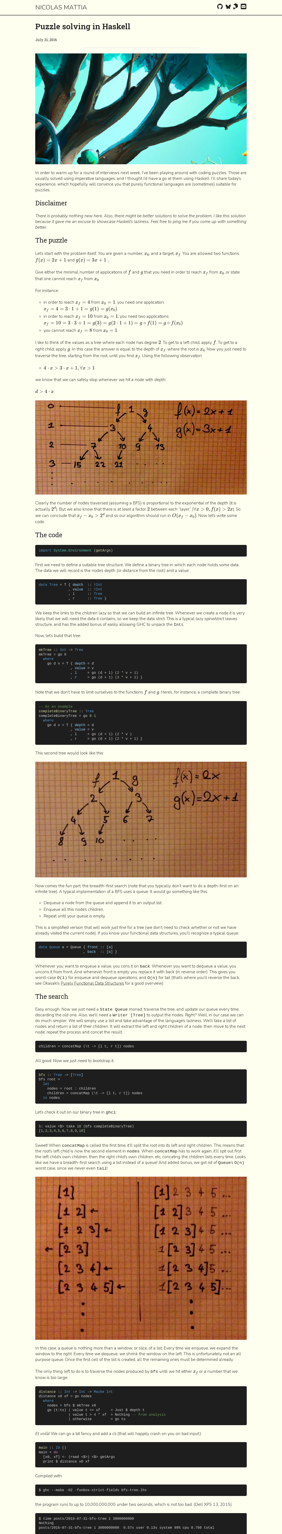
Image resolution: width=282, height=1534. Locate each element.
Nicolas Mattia (61, 7)
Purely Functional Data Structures (92, 983)
